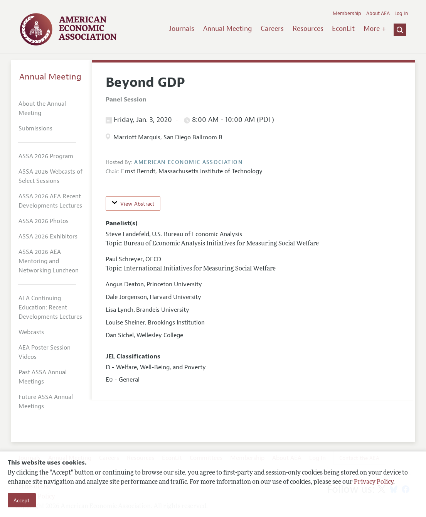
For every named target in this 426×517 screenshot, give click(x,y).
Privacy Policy (373, 482)
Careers (272, 28)
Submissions (35, 128)
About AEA (378, 13)
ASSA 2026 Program (46, 156)
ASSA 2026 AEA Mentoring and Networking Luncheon (49, 261)
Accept (21, 500)
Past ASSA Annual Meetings (43, 376)
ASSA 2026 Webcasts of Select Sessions (51, 176)
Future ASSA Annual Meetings (46, 401)
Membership (347, 13)
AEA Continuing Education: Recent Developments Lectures (50, 307)
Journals (181, 28)
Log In (401, 13)
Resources (308, 28)
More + (375, 28)
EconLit (343, 28)
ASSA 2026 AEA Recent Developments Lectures (50, 201)
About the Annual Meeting (42, 108)
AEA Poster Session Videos (45, 352)
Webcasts (31, 332)
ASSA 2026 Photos (44, 221)
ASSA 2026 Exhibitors (48, 236)
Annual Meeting (227, 28)
